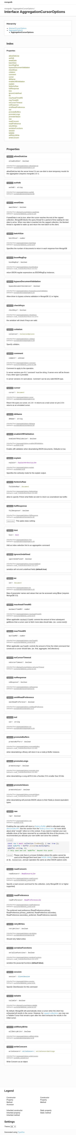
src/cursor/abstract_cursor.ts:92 (24, 642)
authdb (11, 58)
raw (10, 119)
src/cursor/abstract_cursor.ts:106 (25, 364)
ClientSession (24, 976)
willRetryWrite (14, 135)
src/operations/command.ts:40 (24, 517)
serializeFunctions (16, 128)
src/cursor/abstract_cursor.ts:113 (25, 1007)
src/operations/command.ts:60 (24, 194)
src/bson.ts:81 (18, 822)
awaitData (13, 60)
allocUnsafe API (13, 829)
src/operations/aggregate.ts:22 (24, 399)
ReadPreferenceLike (32, 900)
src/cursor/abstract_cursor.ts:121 (25, 669)
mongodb (8, 2)
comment (12, 74)
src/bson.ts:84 (18, 445)
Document (20, 392)
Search (61, 2)
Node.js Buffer (40, 826)
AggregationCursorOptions (23, 9)
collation (12, 72)
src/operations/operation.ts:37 (24, 708)
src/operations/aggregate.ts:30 (24, 541)
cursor (11, 77)
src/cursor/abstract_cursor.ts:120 (25, 214)
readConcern (14, 121)
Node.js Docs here (47, 829)
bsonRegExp (14, 65)
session (12, 131)
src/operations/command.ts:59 (24, 425)
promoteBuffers (15, 112)
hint (10, 91)
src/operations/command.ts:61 (24, 689)
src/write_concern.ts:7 (21, 1058)
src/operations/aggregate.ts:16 (24, 167)
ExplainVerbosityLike (27, 463)
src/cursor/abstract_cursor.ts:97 (24, 616)
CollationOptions (27, 334)
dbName (12, 79)
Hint (17, 535)
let (10, 96)
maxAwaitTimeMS (16, 98)
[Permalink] (29, 156)
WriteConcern (28, 1051)
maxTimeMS (13, 100)
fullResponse (14, 89)
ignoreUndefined (15, 93)
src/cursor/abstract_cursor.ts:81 (24, 983)
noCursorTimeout (15, 103)
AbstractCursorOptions (17, 28)
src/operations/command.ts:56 (24, 935)
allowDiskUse (14, 56)
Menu (69, 2)
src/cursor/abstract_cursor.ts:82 (24, 906)
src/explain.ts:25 (19, 469)
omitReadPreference (17, 107)
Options (65, 2)
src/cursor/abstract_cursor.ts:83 (24, 880)
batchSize (12, 63)
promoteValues (14, 117)
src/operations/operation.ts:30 (24, 1038)
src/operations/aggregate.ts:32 (24, 589)
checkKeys (13, 70)
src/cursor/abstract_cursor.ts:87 (24, 245)
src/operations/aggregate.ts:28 (24, 340)
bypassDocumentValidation (19, 67)
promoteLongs (14, 114)
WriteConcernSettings (45, 1051)
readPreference (15, 124)
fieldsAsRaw (13, 86)
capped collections (51, 1013)
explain (11, 84)
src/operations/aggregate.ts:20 (24, 293)
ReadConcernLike (28, 874)
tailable (11, 133)
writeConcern (14, 138)
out (10, 110)
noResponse (14, 105)
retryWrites (13, 126)
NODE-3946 (46, 857)
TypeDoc (21, 1132)
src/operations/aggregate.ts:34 (24, 728)
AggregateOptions (16, 30)
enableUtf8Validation (17, 81)
